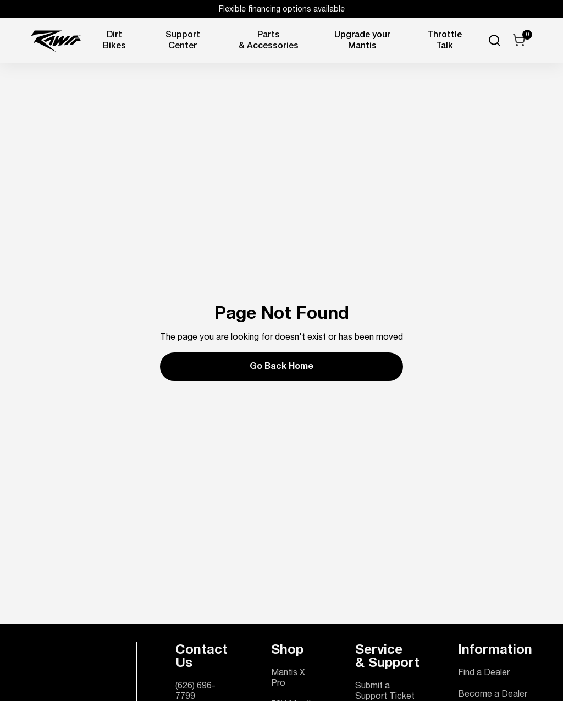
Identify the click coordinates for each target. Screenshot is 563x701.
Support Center (182, 41)
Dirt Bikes (114, 41)
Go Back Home (281, 367)
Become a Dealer (492, 695)
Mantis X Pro (288, 678)
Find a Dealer (484, 673)
